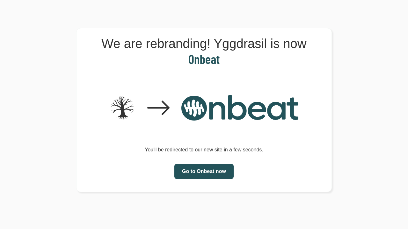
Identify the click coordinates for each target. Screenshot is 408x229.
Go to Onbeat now (204, 171)
